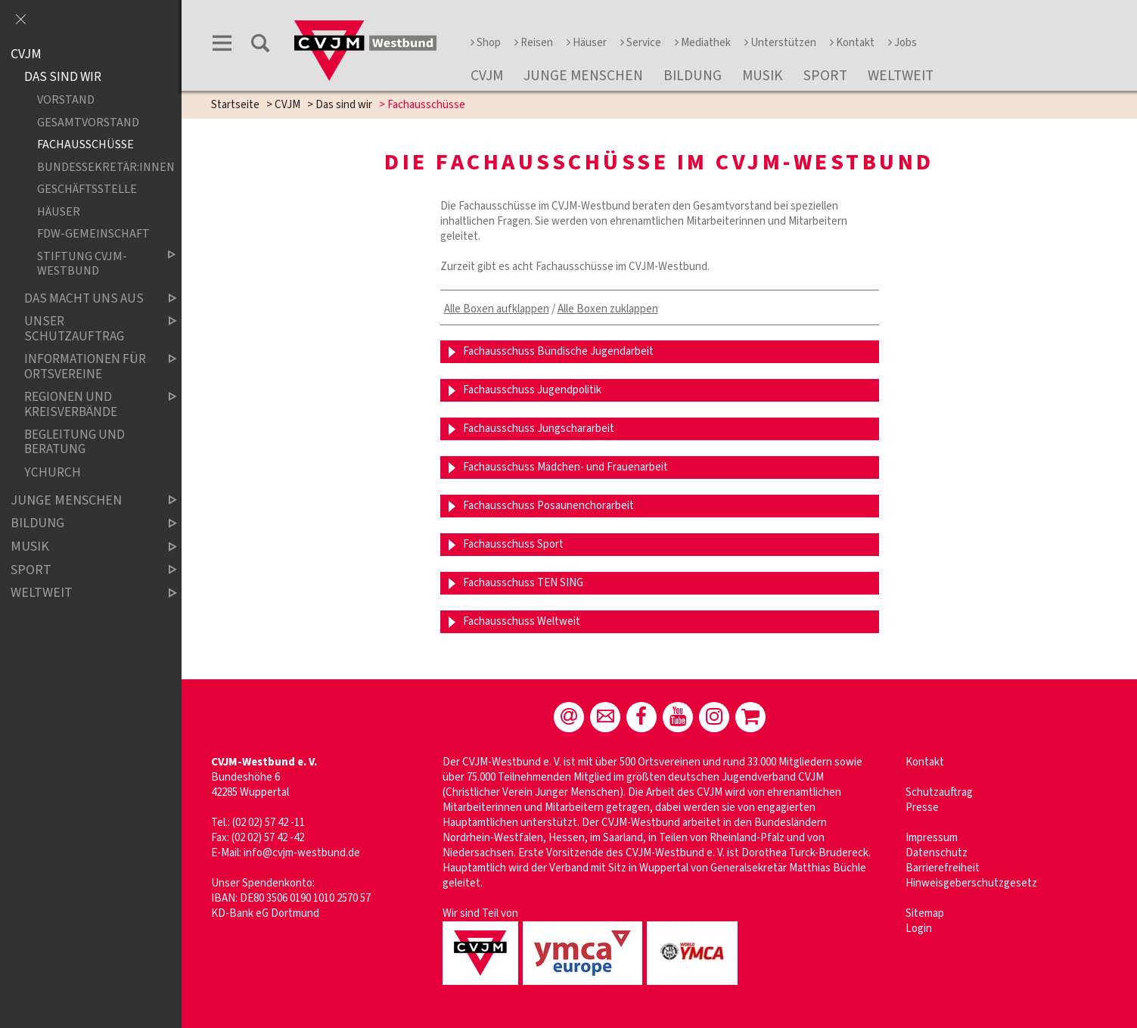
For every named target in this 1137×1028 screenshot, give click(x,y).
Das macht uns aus (87, 298)
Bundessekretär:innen (94, 166)
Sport (825, 75)
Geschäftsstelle (87, 189)
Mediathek (703, 43)
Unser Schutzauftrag (87, 329)
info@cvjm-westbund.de (302, 853)
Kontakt (852, 43)
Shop (486, 43)
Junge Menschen (583, 75)
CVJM (487, 75)
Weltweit (901, 75)
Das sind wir (343, 105)
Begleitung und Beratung (74, 442)
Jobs (902, 43)
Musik (762, 75)
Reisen (533, 43)
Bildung (692, 75)
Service (640, 43)
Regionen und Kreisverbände (87, 404)
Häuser (587, 43)
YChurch (52, 472)
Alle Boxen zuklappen (608, 309)
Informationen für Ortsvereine (87, 366)
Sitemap (925, 913)
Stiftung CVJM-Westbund (94, 263)
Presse (922, 807)
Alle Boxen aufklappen (496, 309)
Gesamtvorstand (88, 122)
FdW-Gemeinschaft (93, 234)
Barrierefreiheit (943, 868)
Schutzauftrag (939, 792)
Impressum (932, 838)
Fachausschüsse (85, 145)
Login (919, 928)
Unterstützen (780, 43)
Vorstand (66, 100)
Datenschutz (937, 853)
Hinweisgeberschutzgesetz (971, 883)
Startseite (235, 105)
